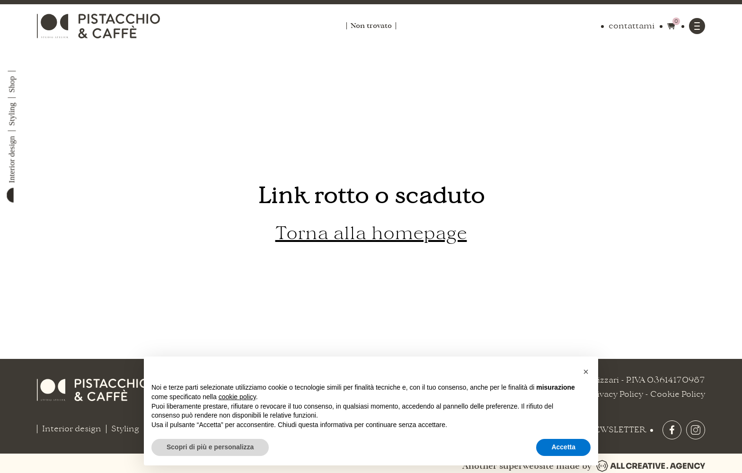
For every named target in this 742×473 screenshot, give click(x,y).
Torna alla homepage (371, 233)
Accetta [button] (563, 447)
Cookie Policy (677, 394)
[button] (585, 371)
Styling (12, 114)
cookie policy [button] (237, 397)
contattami (632, 26)
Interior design (12, 159)
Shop (12, 84)
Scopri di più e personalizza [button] (210, 447)
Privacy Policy (616, 394)
